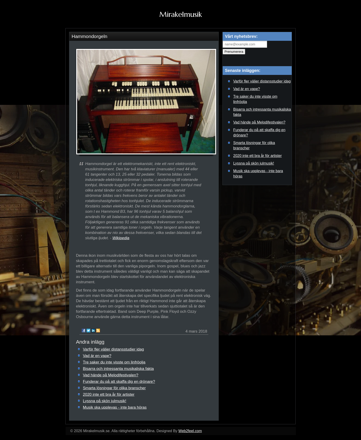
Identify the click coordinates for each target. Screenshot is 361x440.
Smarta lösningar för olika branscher (114, 388)
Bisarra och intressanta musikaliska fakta (118, 368)
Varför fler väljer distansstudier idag (113, 349)
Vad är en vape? (97, 356)
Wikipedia (120, 238)
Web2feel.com (190, 431)
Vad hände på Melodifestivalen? (110, 375)
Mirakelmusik (180, 14)
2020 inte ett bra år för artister (108, 394)
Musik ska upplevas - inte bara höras (115, 407)
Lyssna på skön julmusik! (104, 401)
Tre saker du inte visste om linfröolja (114, 362)
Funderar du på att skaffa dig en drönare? (119, 381)
